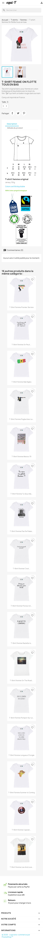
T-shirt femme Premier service (21, 307)
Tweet (18, 113)
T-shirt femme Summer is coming (21, 792)
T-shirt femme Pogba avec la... (21, 419)
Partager (12, 113)
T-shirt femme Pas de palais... (21, 531)
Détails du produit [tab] (15, 128)
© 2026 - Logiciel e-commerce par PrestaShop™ (16, 936)
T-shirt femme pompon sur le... (21, 718)
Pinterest (24, 113)
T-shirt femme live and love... (21, 867)
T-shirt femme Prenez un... (21, 606)
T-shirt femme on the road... (21, 680)
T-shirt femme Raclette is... (21, 643)
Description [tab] (12, 124)
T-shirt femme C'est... (21, 568)
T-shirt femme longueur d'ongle (21, 755)
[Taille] (5, 106)
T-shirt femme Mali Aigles (21, 382)
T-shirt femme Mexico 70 (21, 456)
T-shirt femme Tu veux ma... (22, 494)
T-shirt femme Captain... (21, 830)
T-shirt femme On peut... (21, 344)
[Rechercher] (21, 10)
